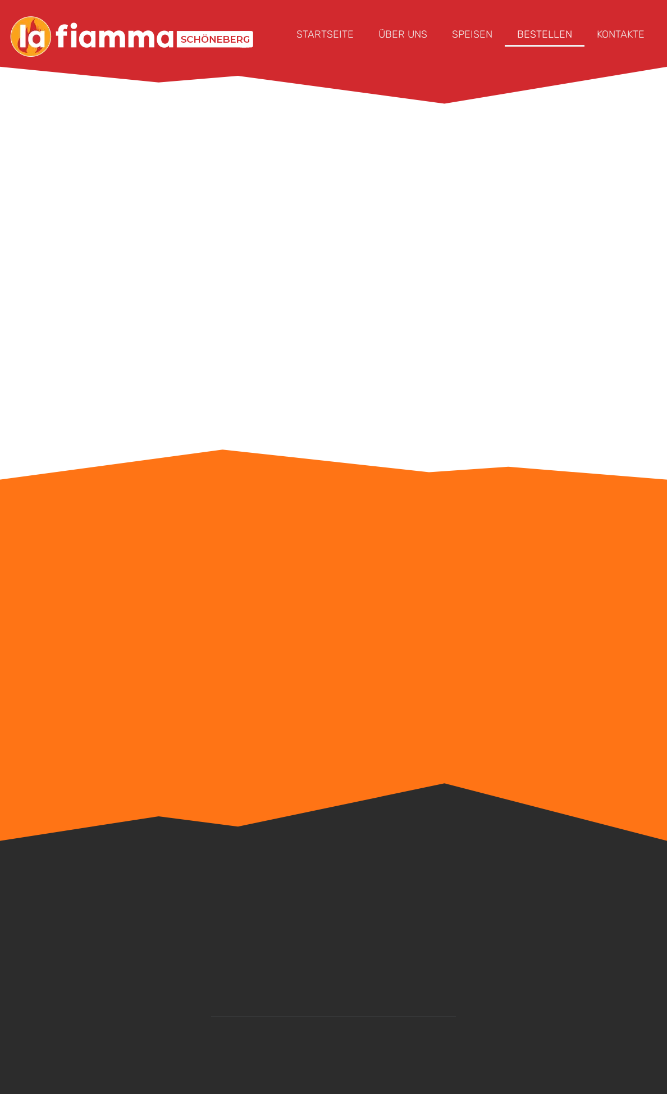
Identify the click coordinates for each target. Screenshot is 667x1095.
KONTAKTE (621, 34)
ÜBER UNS (402, 34)
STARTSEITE (325, 34)
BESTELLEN (544, 34)
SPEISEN (472, 34)
